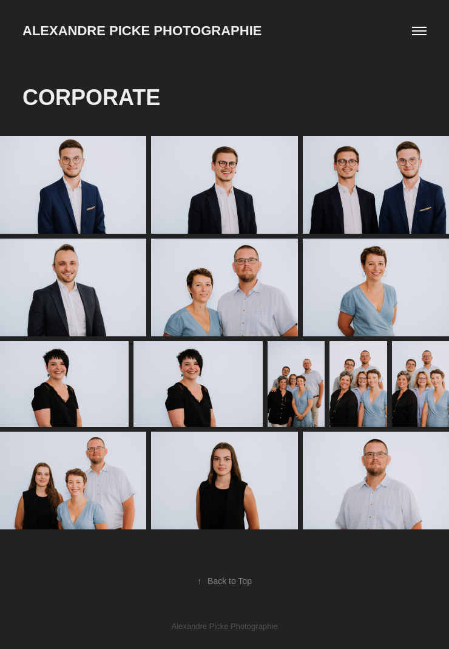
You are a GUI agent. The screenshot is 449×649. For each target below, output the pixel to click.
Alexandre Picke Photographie (142, 30)
